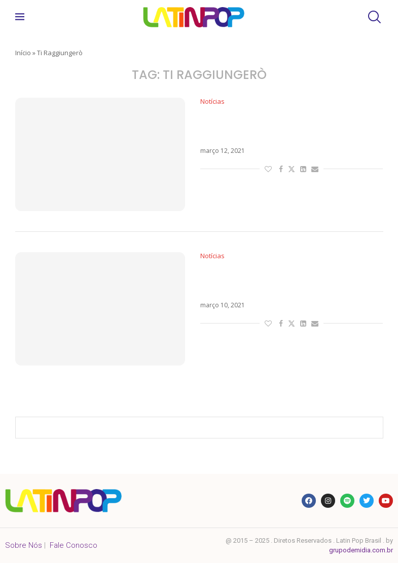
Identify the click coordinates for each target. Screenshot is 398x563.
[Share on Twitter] (291, 169)
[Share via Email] (314, 169)
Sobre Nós (23, 545)
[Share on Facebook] (281, 169)
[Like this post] (268, 169)
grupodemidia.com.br (361, 550)
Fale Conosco (73, 545)
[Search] (373, 17)
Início (23, 52)
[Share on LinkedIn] (303, 169)
